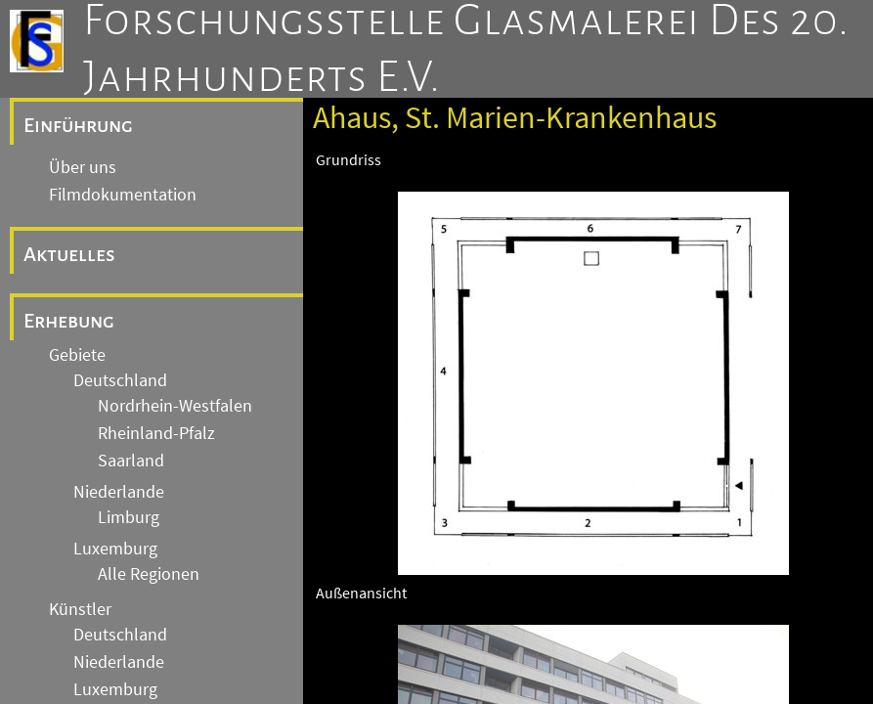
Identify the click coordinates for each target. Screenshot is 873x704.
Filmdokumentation (122, 194)
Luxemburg (115, 548)
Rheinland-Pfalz (156, 433)
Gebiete (77, 355)
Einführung (78, 125)
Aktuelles (69, 254)
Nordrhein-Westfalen (175, 406)
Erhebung (68, 320)
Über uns (82, 167)
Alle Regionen (148, 574)
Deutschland (120, 380)
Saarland (131, 460)
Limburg (128, 517)
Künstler (80, 609)
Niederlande (118, 492)
